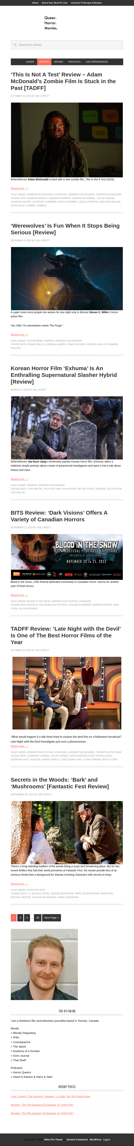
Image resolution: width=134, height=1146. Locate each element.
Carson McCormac (84, 198)
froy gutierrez (68, 201)
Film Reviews (35, 341)
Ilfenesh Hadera (55, 344)
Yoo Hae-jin (18, 492)
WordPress (95, 1139)
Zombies (42, 205)
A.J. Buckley (34, 893)
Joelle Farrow (88, 201)
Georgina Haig (20, 759)
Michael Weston (21, 897)
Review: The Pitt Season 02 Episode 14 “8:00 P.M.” (42, 1113)
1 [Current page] (14, 917)
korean (100, 489)
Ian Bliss (35, 759)
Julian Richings (28, 608)
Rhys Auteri (109, 759)
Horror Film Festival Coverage (47, 194)
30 (37, 917)
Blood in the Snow (38, 601)
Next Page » (51, 917)
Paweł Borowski (68, 897)
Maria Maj (107, 893)
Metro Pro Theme (53, 1139)
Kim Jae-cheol (85, 489)
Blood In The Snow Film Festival (48, 605)
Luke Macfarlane (109, 201)
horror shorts (102, 605)
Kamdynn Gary (76, 344)
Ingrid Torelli (51, 759)
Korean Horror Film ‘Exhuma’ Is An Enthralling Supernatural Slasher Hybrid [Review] (64, 375)
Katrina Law (93, 344)
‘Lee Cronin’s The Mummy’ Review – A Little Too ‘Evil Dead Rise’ (51, 1096)
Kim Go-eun (69, 489)
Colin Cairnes (59, 756)
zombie (31, 205)
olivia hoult (18, 205)
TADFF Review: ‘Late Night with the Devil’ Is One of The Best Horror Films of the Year (66, 635)
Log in (106, 1139)
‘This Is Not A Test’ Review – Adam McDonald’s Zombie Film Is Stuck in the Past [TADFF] (63, 81)
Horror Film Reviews (81, 194)
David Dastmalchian (82, 756)
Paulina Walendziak (44, 897)
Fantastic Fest (36, 890)
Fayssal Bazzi (103, 756)
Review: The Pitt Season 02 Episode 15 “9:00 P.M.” (42, 1104)
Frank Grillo (36, 344)
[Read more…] (19, 188)
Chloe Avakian (105, 198)
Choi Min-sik (35, 489)
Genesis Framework (77, 1139)
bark (46, 893)
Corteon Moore (21, 201)
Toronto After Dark (109, 194)
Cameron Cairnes (39, 756)
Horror (49, 341)
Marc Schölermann (87, 893)
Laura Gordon (92, 759)
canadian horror (60, 198)
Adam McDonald (37, 198)
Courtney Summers (44, 201)
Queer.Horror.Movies (67, 23)
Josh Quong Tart (71, 759)
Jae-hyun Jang (52, 489)
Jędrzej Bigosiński (62, 893)
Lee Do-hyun (114, 489)
